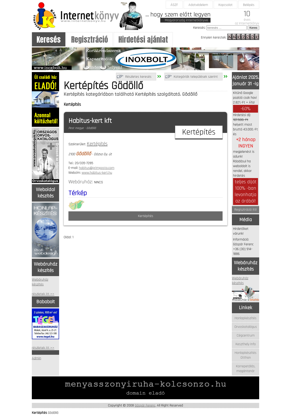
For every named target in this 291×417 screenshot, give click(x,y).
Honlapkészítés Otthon (245, 355)
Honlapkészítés (245, 318)
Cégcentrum (246, 335)
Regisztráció (89, 39)
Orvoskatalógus (245, 326)
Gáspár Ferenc (145, 405)
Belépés (248, 5)
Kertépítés (97, 144)
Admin (36, 358)
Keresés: (199, 27)
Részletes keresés (138, 76)
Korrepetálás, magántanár (245, 368)
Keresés (49, 39)
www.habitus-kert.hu (97, 172)
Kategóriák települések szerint (196, 76)
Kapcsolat (225, 5)
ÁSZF (174, 5)
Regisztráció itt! (245, 209)
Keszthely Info (246, 344)
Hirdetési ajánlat (143, 39)
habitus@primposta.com (96, 168)
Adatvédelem (198, 5)
